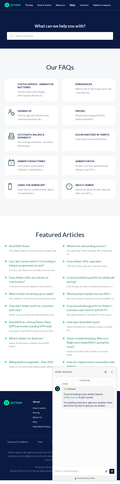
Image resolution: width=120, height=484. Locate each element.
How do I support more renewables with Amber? (91, 364)
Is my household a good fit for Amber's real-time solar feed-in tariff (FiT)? (89, 308)
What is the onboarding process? (86, 246)
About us (60, 5)
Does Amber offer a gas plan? (84, 261)
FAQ (35, 422)
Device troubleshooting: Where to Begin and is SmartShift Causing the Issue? (88, 342)
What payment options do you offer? (89, 293)
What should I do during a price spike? (31, 293)
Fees (40, 442)
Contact (84, 5)
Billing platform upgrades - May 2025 (31, 362)
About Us (37, 417)
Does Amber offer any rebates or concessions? (29, 279)
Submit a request (102, 5)
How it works (44, 5)
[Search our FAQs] (60, 36)
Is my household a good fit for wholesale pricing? (91, 279)
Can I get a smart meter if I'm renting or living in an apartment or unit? (32, 263)
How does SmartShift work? (83, 322)
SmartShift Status (19, 246)
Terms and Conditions (17, 442)
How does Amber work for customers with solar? (31, 308)
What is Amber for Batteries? (26, 338)
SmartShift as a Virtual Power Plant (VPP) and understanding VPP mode (30, 324)
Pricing (29, 5)
